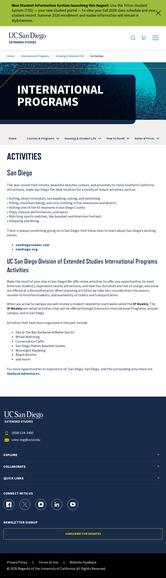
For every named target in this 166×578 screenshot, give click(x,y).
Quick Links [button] (13, 478)
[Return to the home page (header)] (27, 38)
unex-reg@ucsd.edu (21, 440)
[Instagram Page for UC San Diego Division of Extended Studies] (40, 504)
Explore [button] (10, 455)
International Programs (35, 56)
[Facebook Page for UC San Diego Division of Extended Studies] (8, 504)
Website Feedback (83, 562)
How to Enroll (115, 138)
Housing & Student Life (70, 56)
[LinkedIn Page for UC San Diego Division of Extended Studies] (56, 504)
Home (10, 56)
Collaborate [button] (14, 466)
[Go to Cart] (143, 38)
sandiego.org (27, 249)
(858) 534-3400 (18, 433)
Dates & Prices (144, 138)
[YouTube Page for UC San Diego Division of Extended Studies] (72, 504)
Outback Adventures (23, 373)
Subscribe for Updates (83, 534)
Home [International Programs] (12, 138)
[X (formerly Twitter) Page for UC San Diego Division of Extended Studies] (24, 504)
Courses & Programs (40, 138)
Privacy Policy (17, 562)
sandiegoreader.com (32, 245)
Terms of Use (48, 562)
